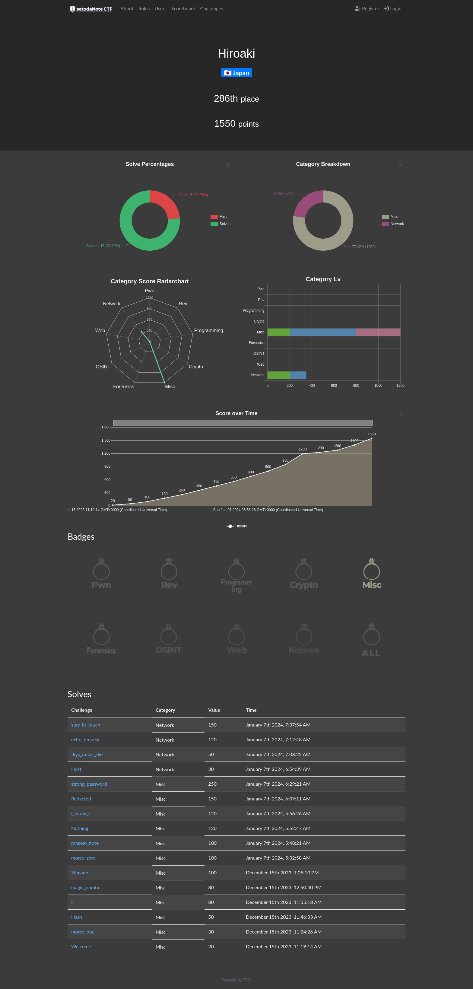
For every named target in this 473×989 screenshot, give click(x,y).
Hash (76, 917)
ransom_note (85, 843)
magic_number (86, 887)
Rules (144, 8)
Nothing (79, 828)
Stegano (79, 872)
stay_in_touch (85, 724)
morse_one (82, 931)
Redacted (81, 798)
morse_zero (83, 857)
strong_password (89, 784)
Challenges (211, 8)
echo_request (85, 739)
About (127, 8)
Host (76, 769)
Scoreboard (183, 8)
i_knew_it (81, 813)
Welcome (81, 946)
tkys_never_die (87, 754)
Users (160, 8)
